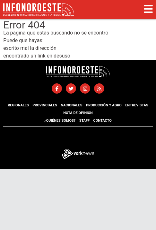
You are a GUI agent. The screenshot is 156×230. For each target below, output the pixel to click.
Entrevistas (136, 105)
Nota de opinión (78, 113)
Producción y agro (104, 105)
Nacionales (71, 105)
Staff (84, 120)
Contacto (102, 120)
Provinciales (44, 105)
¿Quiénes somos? (59, 120)
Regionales (18, 105)
